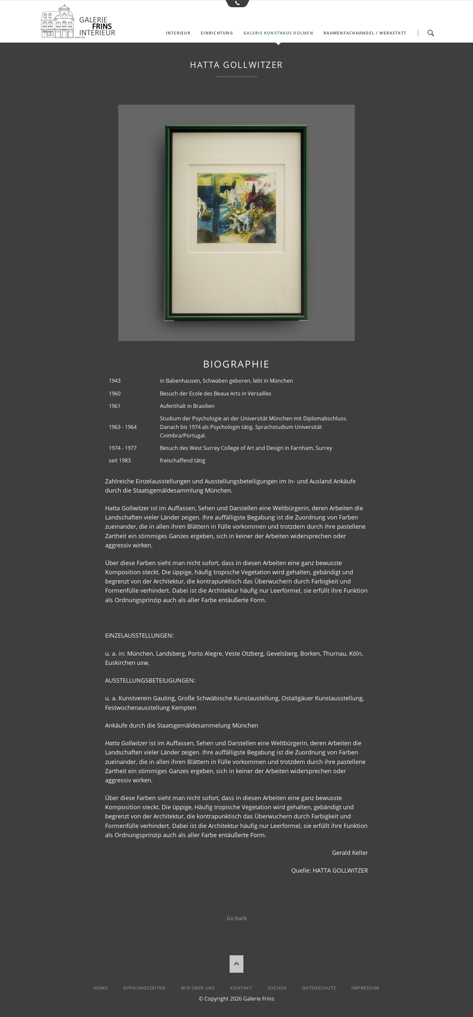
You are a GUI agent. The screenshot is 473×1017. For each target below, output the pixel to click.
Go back (237, 918)
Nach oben (237, 964)
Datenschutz (319, 988)
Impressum (365, 988)
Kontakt (241, 988)
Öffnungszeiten (144, 988)
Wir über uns (198, 988)
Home (101, 988)
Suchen (431, 33)
